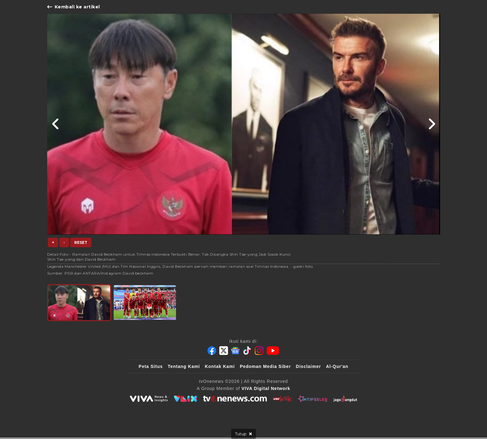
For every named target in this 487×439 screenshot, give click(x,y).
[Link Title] (55, 124)
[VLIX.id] (185, 399)
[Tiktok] (247, 350)
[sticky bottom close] (243, 434)
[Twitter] (223, 350)
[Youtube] (272, 350)
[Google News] (235, 350)
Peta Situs (151, 366)
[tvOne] (235, 399)
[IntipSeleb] (312, 399)
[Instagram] (259, 350)
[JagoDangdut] (345, 399)
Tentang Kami (184, 366)
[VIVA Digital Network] (266, 388)
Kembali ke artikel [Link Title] (73, 7)
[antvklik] (282, 399)
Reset (80, 242)
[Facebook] (211, 350)
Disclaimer (308, 366)
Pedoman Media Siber (265, 366)
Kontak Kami (220, 366)
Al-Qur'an (337, 366)
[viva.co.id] (149, 399)
